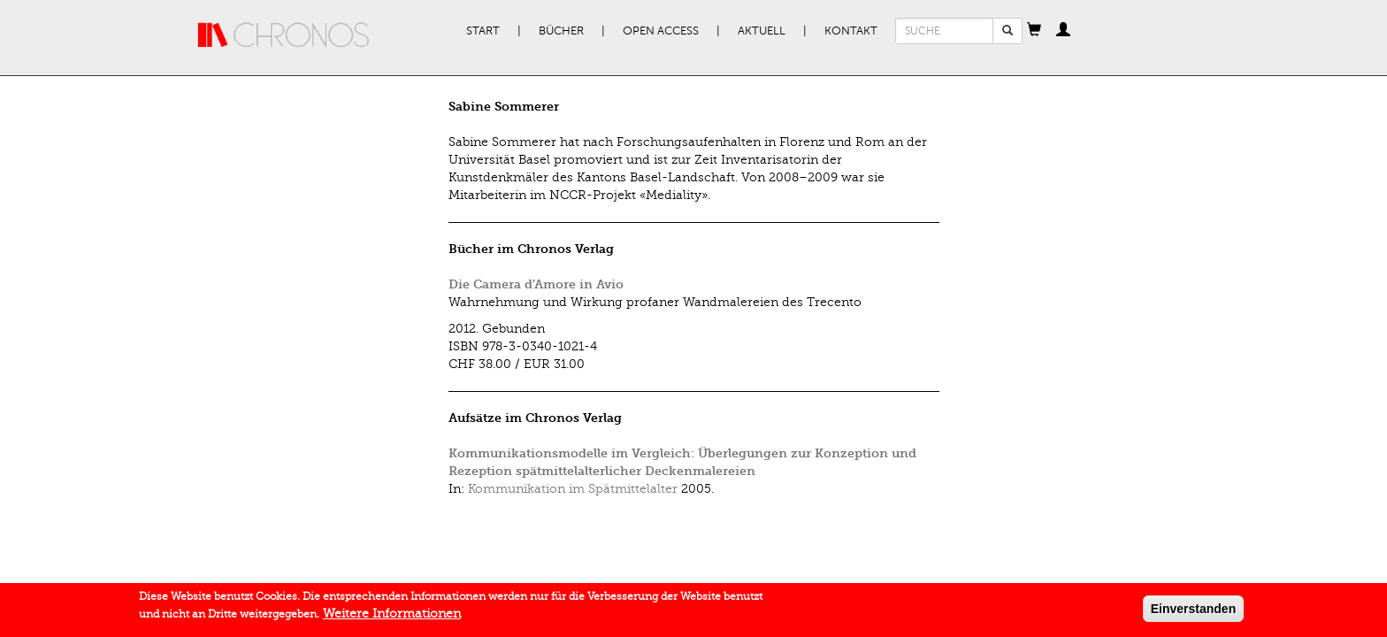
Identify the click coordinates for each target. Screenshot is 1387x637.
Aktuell (761, 31)
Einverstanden (1193, 611)
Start (483, 31)
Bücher (561, 31)
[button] (1034, 31)
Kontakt (850, 31)
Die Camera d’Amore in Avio (536, 284)
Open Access (661, 31)
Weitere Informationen (392, 616)
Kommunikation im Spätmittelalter (573, 488)
